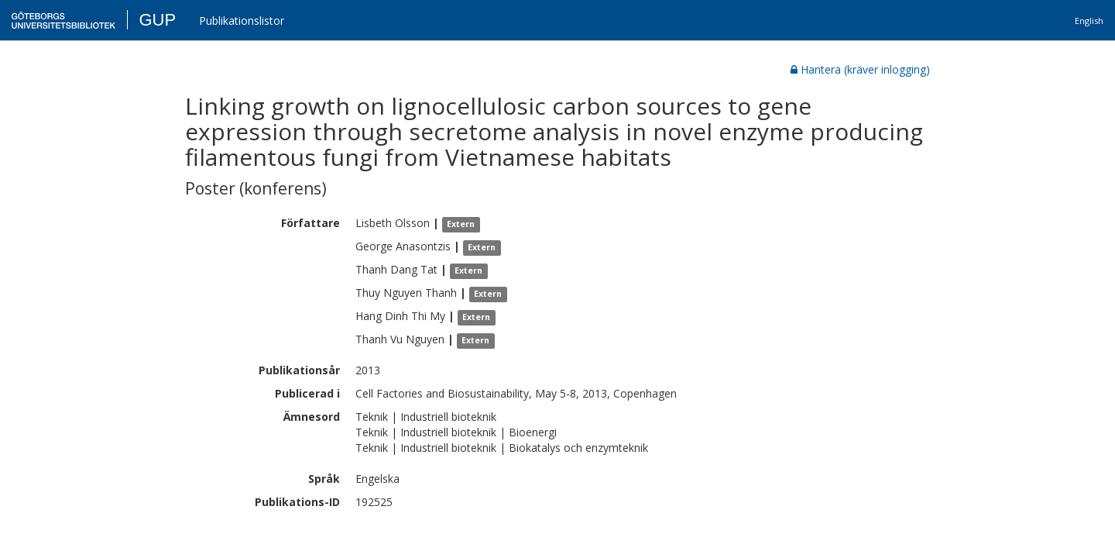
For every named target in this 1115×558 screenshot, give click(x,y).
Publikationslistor (241, 20)
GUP (157, 19)
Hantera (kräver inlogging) (860, 69)
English (1089, 20)
